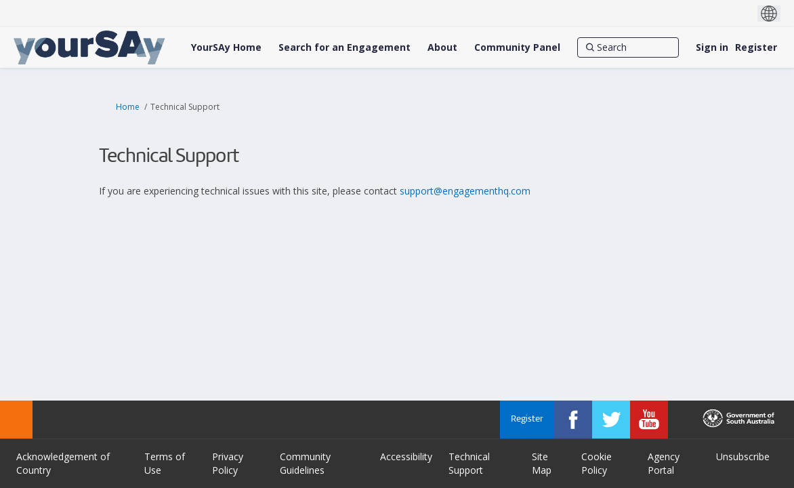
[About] (442, 47)
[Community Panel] (517, 47)
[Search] (628, 47)
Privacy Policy (227, 463)
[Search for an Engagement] (344, 47)
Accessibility (406, 456)
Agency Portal (664, 463)
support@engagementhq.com (465, 190)
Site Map (541, 463)
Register (756, 47)
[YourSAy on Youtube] (649, 420)
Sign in (712, 47)
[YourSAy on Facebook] (573, 420)
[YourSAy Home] (226, 47)
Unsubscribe (743, 456)
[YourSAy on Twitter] (611, 420)
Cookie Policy (596, 463)
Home (128, 107)
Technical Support (469, 463)
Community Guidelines (305, 463)
